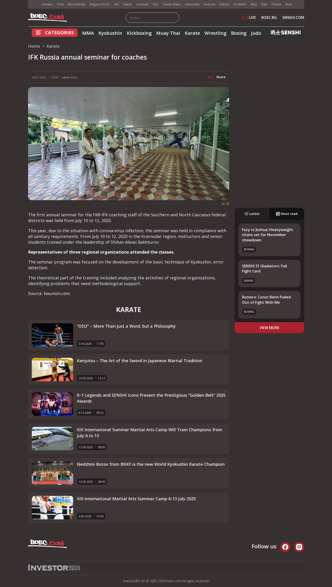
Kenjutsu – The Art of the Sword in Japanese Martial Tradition (139, 360)
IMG (34, 4)
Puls (155, 4)
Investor (47, 4)
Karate (192, 33)
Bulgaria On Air (100, 4)
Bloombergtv (76, 4)
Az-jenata (142, 4)
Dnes (60, 4)
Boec (289, 4)
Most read (286, 213)
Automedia (192, 4)
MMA (88, 33)
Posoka (276, 4)
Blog (254, 4)
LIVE (249, 17)
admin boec (69, 77)
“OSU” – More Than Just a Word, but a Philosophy (126, 326)
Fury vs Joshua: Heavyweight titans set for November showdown (267, 235)
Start (264, 4)
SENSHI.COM (293, 17)
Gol (116, 4)
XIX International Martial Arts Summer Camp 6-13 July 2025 (136, 498)
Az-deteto (240, 4)
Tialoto (127, 4)
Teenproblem (172, 4)
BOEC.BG (269, 17)
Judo (256, 33)
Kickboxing (139, 33)
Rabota (224, 4)
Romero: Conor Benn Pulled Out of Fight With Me (266, 300)
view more (269, 327)
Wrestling (215, 33)
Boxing (238, 33)
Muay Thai (168, 33)
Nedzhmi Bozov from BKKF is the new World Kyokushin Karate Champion (151, 464)
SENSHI (248, 281)
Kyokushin (110, 33)
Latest (252, 213)
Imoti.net (209, 4)
